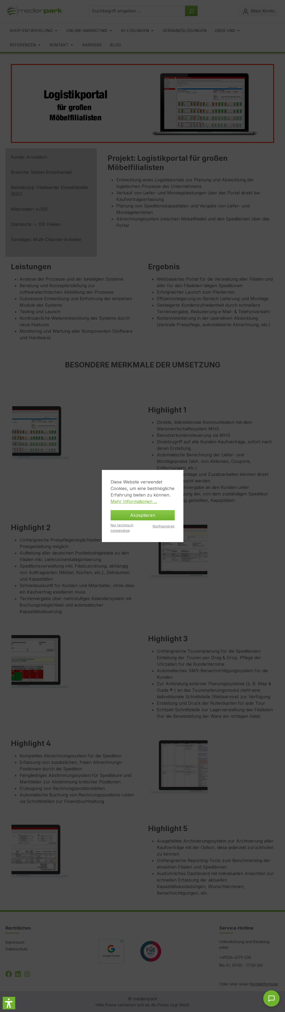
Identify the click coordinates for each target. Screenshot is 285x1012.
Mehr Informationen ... (134, 501)
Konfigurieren (164, 526)
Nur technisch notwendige (122, 527)
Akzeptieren (142, 515)
